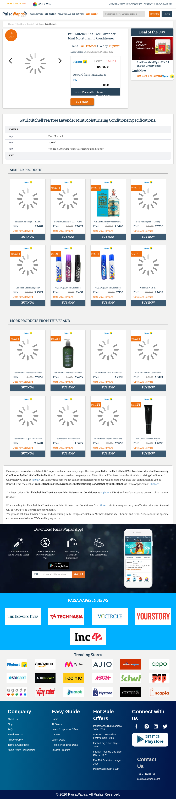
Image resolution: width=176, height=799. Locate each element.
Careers (56, 734)
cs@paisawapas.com (148, 779)
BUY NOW (82, 101)
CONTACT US (149, 4)
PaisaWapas (77, 794)
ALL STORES (50, 14)
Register (154, 14)
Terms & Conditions (18, 744)
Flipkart (114, 46)
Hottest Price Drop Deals (65, 744)
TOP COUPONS (78, 14)
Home (55, 719)
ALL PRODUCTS (36, 14)
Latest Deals (58, 739)
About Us (13, 719)
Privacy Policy (15, 739)
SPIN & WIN (41, 4)
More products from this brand (40, 321)
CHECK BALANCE (117, 4)
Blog (10, 724)
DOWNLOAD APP (165, 4)
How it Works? (15, 734)
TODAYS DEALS (64, 14)
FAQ (10, 729)
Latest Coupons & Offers (65, 729)
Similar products (26, 170)
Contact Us (146, 762)
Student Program (61, 750)
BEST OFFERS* (92, 14)
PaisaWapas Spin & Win (106, 768)
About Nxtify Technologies (21, 750)
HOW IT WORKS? (134, 4)
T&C (75, 80)
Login (167, 14)
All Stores (57, 724)
